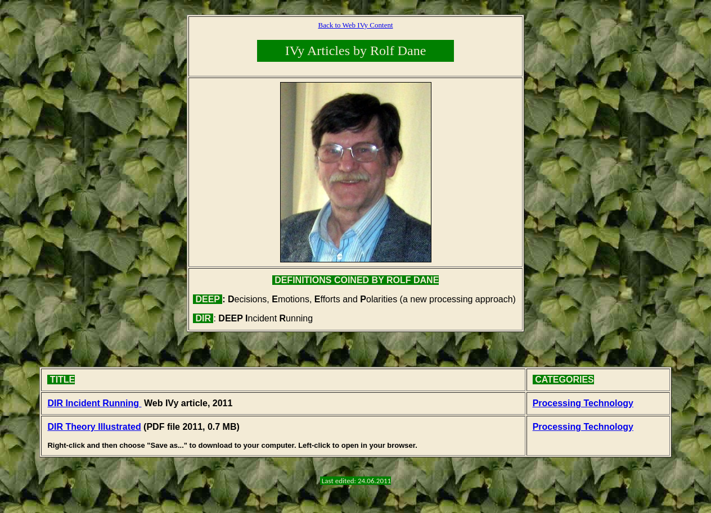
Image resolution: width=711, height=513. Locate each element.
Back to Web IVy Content (355, 25)
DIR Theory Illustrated (94, 427)
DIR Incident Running (94, 403)
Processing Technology (583, 403)
